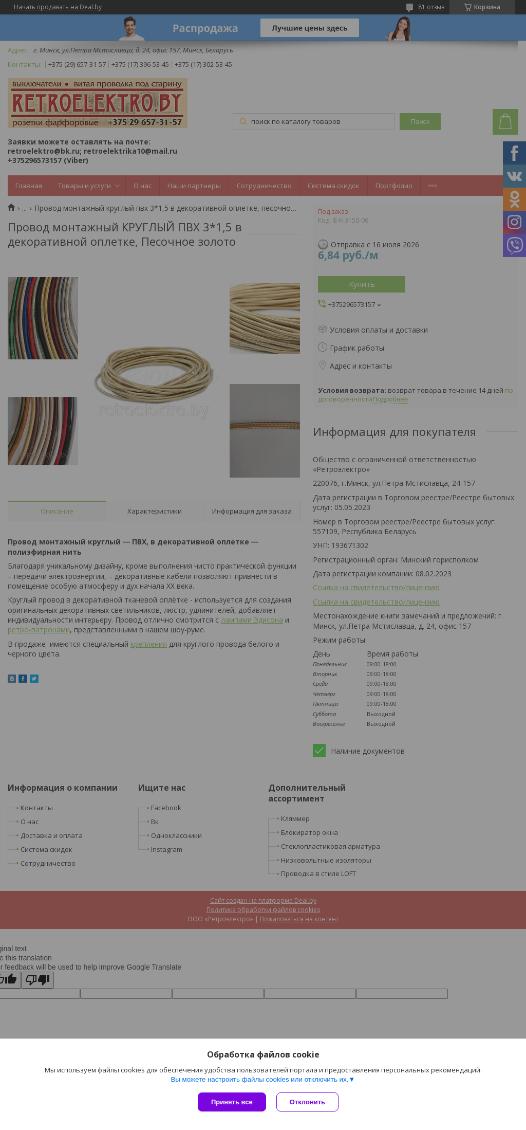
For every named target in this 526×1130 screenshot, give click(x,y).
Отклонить (307, 1102)
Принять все (232, 1102)
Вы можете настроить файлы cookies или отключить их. (259, 1079)
